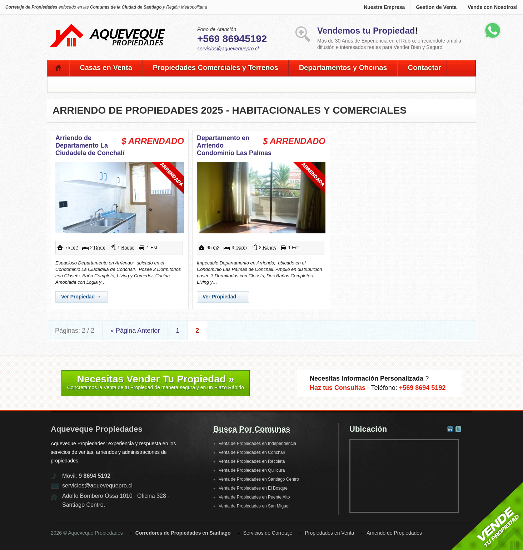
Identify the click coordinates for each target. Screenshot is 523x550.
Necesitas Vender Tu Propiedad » (155, 382)
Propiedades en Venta (329, 533)
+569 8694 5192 (422, 387)
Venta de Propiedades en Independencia (257, 443)
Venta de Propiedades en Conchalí (252, 452)
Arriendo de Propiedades (394, 533)
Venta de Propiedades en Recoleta (252, 461)
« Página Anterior (135, 330)
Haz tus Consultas (337, 387)
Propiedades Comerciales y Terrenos (215, 67)
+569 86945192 (232, 38)
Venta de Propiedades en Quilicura (252, 470)
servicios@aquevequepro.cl (228, 48)
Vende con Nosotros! (493, 7)
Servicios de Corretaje (268, 533)
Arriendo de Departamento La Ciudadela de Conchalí (89, 145)
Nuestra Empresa (384, 7)
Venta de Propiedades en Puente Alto (254, 497)
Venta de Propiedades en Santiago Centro (259, 479)
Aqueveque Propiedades (97, 429)
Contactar (424, 67)
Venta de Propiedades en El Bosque (253, 488)
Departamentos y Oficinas (343, 67)
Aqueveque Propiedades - (108, 25)
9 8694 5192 (94, 476)
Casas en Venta (106, 67)
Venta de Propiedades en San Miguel (254, 506)
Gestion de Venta (436, 7)
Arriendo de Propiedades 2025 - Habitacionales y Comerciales (230, 110)
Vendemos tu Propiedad (366, 30)
